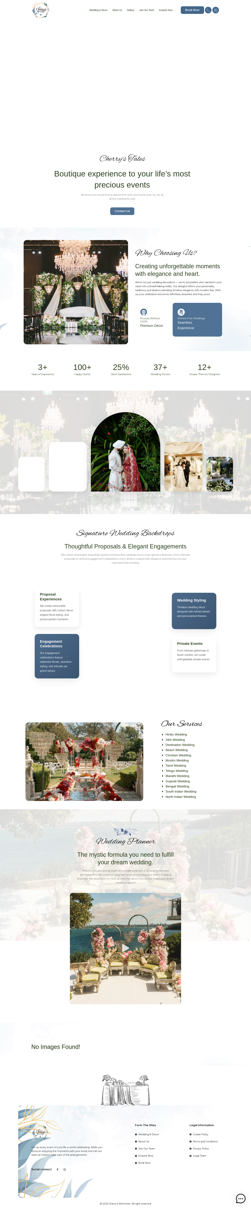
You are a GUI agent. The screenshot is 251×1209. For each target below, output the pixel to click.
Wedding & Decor (98, 10)
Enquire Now (165, 10)
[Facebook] (57, 1169)
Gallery (130, 10)
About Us (117, 10)
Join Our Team (146, 10)
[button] (126, 948)
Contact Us (122, 211)
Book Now (192, 10)
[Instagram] (64, 1169)
